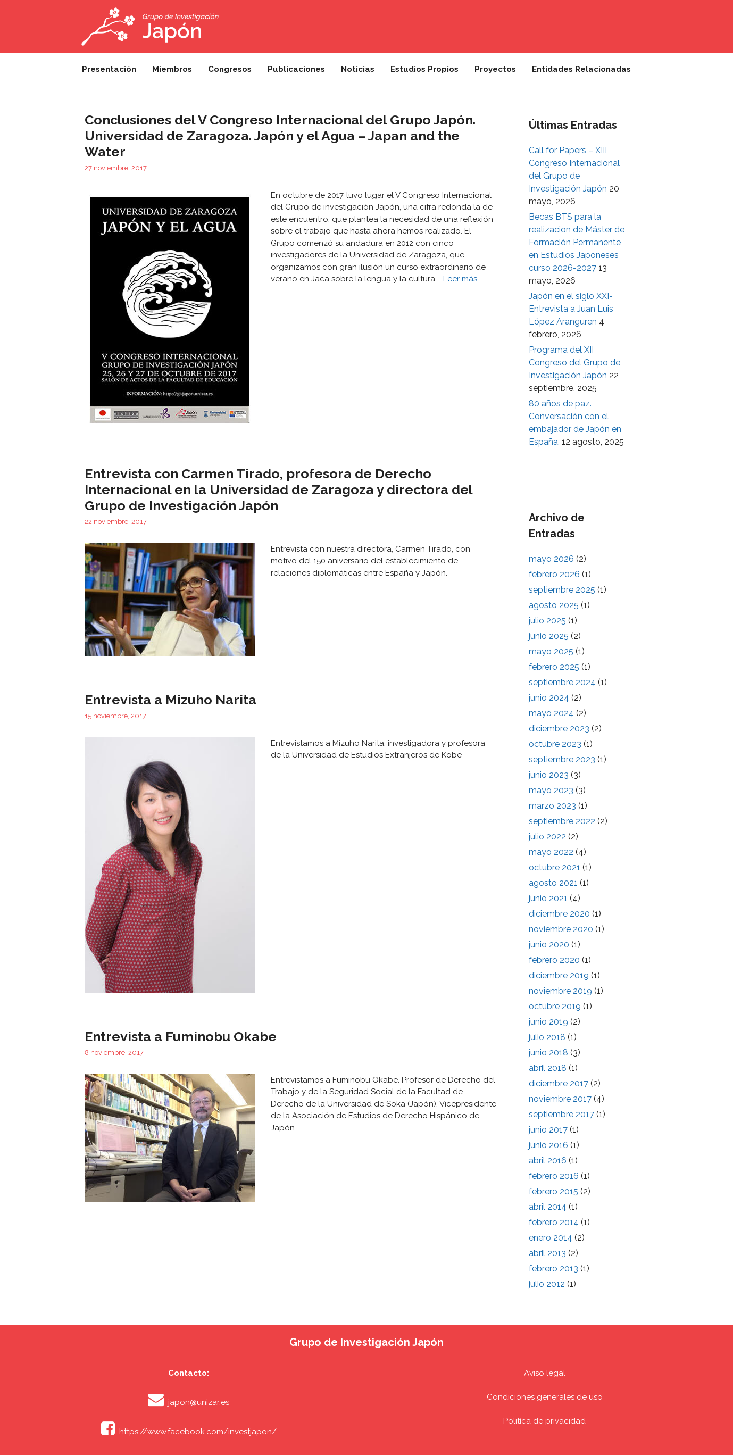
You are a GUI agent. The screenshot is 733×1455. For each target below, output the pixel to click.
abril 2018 (548, 1068)
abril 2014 (548, 1207)
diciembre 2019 (559, 975)
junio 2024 (549, 698)
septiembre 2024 (562, 682)
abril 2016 (548, 1160)
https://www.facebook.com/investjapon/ (198, 1431)
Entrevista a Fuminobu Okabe (181, 1036)
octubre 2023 (555, 744)
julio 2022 (547, 837)
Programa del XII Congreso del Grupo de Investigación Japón (574, 362)
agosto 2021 (553, 883)
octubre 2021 (554, 867)
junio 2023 (549, 775)
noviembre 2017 (560, 1099)
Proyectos (495, 69)
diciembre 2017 (558, 1083)
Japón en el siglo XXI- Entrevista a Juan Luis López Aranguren (571, 309)
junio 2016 (548, 1145)
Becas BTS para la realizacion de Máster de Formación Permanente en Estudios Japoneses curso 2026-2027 (576, 242)
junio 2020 (549, 944)
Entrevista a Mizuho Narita (170, 700)
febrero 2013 (553, 1268)
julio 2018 (547, 1037)
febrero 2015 (553, 1191)
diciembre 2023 (559, 729)
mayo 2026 (551, 559)
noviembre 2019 (560, 991)
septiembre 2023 (562, 759)
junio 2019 (548, 1022)
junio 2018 (548, 1052)
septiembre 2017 (561, 1114)
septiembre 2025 (562, 590)
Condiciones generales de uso (545, 1397)
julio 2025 (547, 621)
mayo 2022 (551, 852)
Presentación (109, 69)
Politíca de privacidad (544, 1421)
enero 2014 (550, 1238)
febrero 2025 (554, 667)
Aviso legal (544, 1373)
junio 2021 (548, 898)
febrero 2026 (554, 574)
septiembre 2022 (562, 821)
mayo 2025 (551, 651)
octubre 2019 (555, 1006)
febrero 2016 (554, 1176)
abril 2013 (547, 1253)
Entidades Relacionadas (581, 69)
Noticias (357, 69)
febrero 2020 (554, 960)
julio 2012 (547, 1284)
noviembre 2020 (561, 929)
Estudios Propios (424, 69)
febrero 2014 (554, 1222)
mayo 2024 (551, 713)
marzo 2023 (552, 806)
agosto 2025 (554, 605)
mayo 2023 (551, 790)
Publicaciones (296, 69)
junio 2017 (548, 1130)
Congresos (230, 69)
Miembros (172, 69)
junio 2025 (549, 636)
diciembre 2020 (559, 914)
